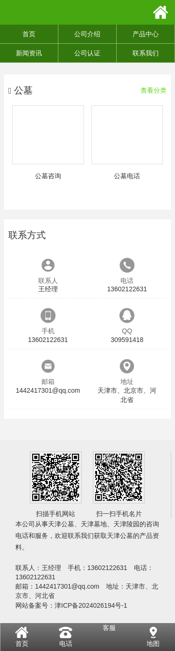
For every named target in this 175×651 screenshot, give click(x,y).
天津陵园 (126, 524)
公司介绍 (87, 34)
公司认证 (87, 53)
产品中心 (146, 34)
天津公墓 (61, 524)
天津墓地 (94, 524)
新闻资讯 (29, 53)
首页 (28, 34)
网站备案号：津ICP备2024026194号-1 (71, 605)
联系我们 (146, 53)
